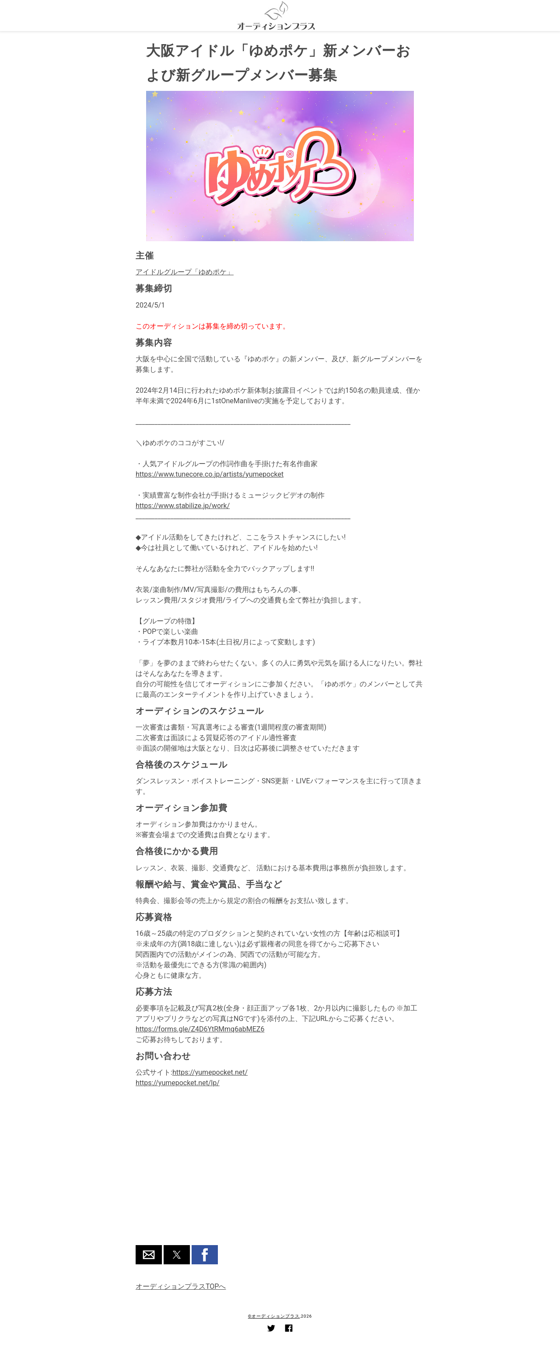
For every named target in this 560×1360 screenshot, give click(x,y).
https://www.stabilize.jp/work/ (183, 506)
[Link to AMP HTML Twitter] (271, 1329)
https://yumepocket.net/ (210, 1072)
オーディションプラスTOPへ (181, 1286)
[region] (280, 1172)
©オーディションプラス (274, 1316)
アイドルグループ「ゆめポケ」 (185, 272)
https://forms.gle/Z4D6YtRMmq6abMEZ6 (200, 1029)
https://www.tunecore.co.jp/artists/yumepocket (210, 474)
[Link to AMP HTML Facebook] (289, 1329)
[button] (149, 1254)
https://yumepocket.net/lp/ (178, 1083)
